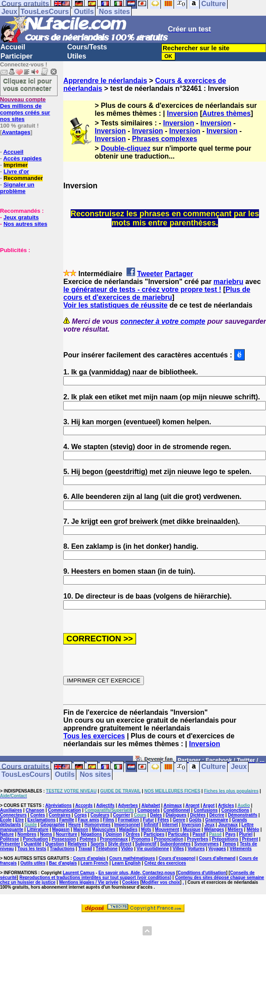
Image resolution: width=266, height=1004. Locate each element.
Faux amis (88, 819)
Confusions (206, 810)
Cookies (130, 882)
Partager (179, 273)
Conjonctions (235, 810)
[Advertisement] (26, 297)
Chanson (35, 810)
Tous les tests (31, 848)
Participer (16, 56)
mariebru (228, 281)
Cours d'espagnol (177, 858)
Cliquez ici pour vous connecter (27, 84)
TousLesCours (44, 11)
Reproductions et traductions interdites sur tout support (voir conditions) (95, 877)
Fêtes (163, 819)
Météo (252, 829)
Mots (146, 829)
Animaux (173, 805)
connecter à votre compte (162, 321)
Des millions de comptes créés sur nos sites (25, 109)
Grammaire (216, 819)
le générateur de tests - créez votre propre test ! (142, 289)
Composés (148, 810)
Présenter (10, 843)
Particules (178, 834)
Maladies (128, 829)
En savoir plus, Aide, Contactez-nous (137, 872)
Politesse (9, 839)
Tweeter (150, 273)
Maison (80, 829)
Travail (85, 848)
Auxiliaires (11, 810)
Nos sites (114, 11)
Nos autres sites (25, 224)
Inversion (182, 113)
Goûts (195, 819)
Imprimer (15, 165)
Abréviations (58, 805)
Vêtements (241, 848)
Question (54, 843)
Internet (170, 824)
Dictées (198, 815)
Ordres (133, 834)
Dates (156, 815)
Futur (148, 819)
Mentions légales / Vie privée (89, 882)
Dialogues (176, 815)
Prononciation (168, 839)
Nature (7, 834)
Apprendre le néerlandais (105, 80)
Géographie (53, 824)
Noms (46, 834)
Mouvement (167, 829)
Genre (179, 819)
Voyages (217, 848)
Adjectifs (105, 805)
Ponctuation (35, 839)
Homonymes (98, 824)
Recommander (23, 178)
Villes (178, 848)
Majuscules (104, 829)
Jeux (9, 11)
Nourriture (66, 834)
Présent (250, 839)
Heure (74, 824)
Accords (83, 805)
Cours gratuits (25, 767)
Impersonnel (127, 824)
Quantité (33, 843)
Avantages (16, 132)
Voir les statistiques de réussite (115, 305)
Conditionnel (177, 810)
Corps (80, 815)
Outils (84, 11)
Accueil (12, 47)
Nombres (26, 834)
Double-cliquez (125, 148)
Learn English (126, 863)
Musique (192, 829)
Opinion (114, 834)
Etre (19, 819)
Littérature (37, 829)
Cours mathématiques (132, 858)
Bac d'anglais (63, 863)
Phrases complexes (164, 138)
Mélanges (214, 829)
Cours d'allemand (217, 858)
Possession (63, 839)
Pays (230, 834)
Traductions (62, 848)
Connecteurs (13, 815)
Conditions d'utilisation (202, 872)
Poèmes (87, 839)
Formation (128, 819)
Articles (226, 805)
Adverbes (128, 805)
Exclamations (41, 819)
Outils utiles (32, 863)
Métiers (235, 829)
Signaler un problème (17, 187)
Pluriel (245, 834)
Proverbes (197, 839)
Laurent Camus (79, 872)
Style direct (119, 843)
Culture (213, 767)
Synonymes (206, 843)
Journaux (228, 824)
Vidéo (127, 848)
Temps (229, 843)
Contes (37, 815)
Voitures (196, 848)
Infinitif (151, 824)
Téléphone (106, 848)
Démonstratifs (242, 815)
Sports (97, 843)
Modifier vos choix (161, 882)
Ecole (6, 819)
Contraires (60, 815)
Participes (153, 834)
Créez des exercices (165, 863)
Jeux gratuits (21, 217)
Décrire (216, 815)
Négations (91, 834)
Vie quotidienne (152, 848)
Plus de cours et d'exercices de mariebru (156, 293)
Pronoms (140, 839)
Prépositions (225, 839)
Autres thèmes (226, 113)
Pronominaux (114, 839)
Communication (64, 810)
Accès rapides (22, 158)
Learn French (94, 863)
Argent (192, 805)
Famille (66, 819)
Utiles (76, 56)
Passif (199, 834)
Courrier (121, 815)
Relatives (77, 843)
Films (108, 819)
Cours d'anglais (89, 858)
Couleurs (99, 815)
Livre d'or (16, 171)
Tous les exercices (94, 736)
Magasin (61, 829)
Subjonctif (146, 843)
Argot (209, 805)
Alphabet (150, 805)
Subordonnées (175, 843)
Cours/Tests (87, 47)
